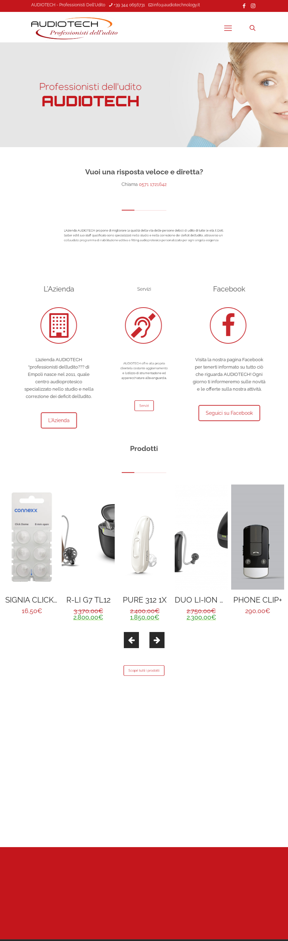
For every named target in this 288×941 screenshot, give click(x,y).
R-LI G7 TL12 (88, 599)
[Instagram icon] (253, 6)
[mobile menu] (228, 28)
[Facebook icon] (244, 6)
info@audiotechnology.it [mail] (176, 4)
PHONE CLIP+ (257, 599)
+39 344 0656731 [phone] (129, 4)
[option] (32, 552)
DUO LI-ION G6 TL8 (210, 599)
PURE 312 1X (145, 599)
